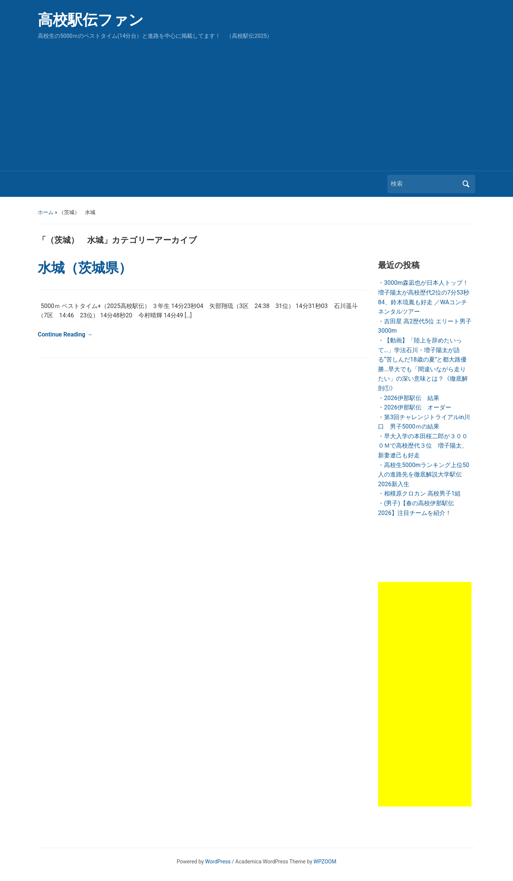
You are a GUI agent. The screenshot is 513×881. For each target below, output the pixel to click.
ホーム (45, 212)
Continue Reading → (65, 334)
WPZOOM (325, 862)
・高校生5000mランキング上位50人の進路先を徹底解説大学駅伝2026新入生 (423, 474)
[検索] (424, 184)
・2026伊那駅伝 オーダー (414, 407)
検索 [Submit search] (465, 184)
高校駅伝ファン (91, 20)
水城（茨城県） (85, 268)
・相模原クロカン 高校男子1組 (419, 493)
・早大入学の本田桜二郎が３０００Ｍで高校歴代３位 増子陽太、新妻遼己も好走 (423, 446)
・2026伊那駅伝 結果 (408, 398)
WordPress (218, 862)
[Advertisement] (256, 103)
